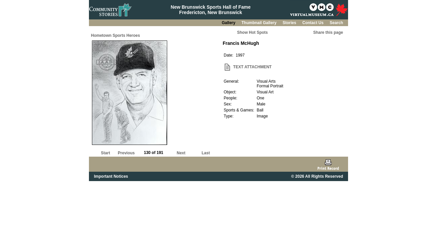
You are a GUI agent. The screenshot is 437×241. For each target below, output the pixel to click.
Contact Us (313, 22)
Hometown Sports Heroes (115, 35)
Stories (290, 22)
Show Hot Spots (252, 32)
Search (336, 22)
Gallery (229, 22)
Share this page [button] (328, 32)
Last (206, 153)
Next (181, 153)
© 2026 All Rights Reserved (317, 176)
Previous (126, 153)
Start (105, 153)
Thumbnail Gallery (259, 22)
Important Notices (111, 176)
